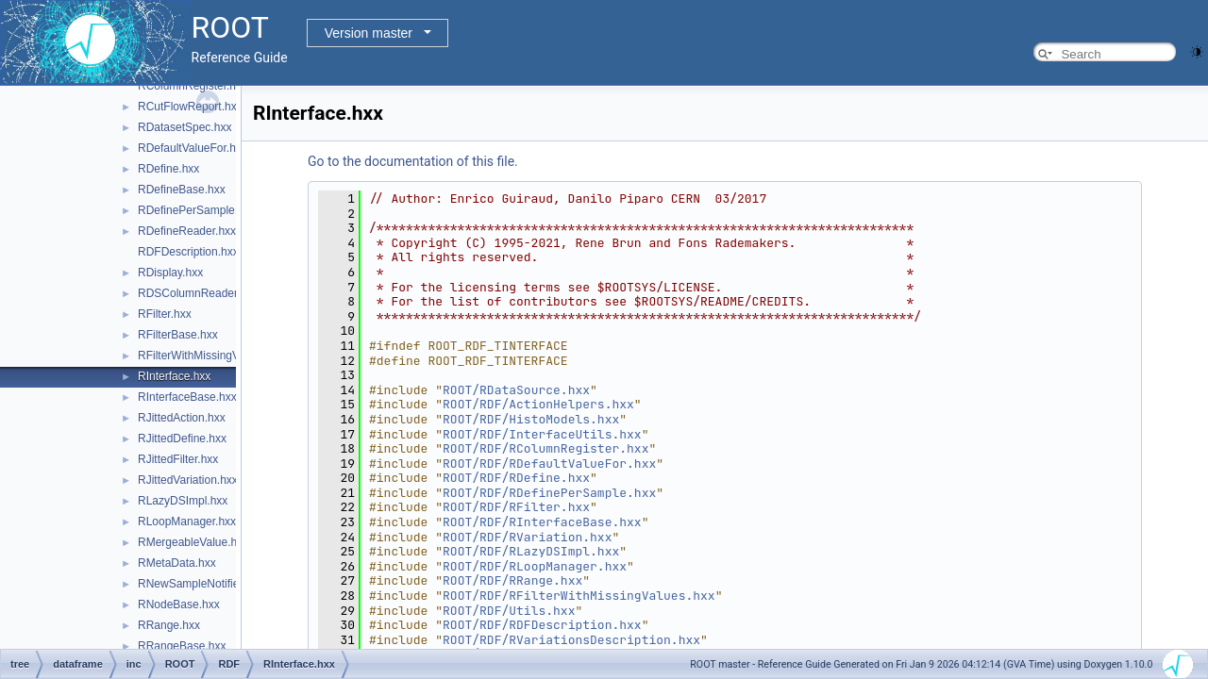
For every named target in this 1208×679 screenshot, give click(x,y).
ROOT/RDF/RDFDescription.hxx (542, 625)
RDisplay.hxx (170, 272)
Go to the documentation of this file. (413, 161)
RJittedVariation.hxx (188, 480)
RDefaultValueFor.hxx (192, 148)
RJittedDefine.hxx (182, 438)
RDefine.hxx (168, 168)
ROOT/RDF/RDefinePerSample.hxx (549, 493)
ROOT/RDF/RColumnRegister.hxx (545, 448)
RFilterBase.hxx (178, 334)
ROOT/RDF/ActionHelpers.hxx (538, 404)
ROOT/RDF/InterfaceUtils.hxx (542, 434)
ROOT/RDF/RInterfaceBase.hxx (542, 522)
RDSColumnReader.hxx (198, 293)
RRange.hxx (169, 625)
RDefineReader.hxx (187, 231)
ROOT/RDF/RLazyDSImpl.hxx (531, 551)
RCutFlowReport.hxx (190, 106)
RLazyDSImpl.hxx (182, 500)
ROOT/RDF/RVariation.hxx (527, 537)
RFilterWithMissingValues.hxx (212, 355)
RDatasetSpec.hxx (184, 127)
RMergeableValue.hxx (193, 542)
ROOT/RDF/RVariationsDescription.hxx (571, 640)
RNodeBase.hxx (179, 604)
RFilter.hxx (165, 314)
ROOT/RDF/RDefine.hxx (516, 478)
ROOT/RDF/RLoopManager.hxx (535, 566)
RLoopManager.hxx (187, 521)
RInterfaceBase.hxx (187, 397)
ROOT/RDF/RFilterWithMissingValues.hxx (579, 596)
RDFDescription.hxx (188, 251)
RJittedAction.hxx (182, 417)
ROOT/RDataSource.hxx (516, 390)
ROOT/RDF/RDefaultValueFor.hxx (549, 463)
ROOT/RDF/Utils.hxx (509, 611)
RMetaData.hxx (177, 563)
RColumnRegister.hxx (192, 85)
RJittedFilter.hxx (178, 459)
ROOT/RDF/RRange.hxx (512, 580)
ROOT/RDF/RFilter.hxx (516, 507)
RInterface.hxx (174, 376)
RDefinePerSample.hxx (197, 210)
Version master (368, 33)
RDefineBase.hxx (182, 189)
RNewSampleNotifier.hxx (200, 583)
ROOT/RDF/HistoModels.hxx (531, 419)
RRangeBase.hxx (182, 646)
